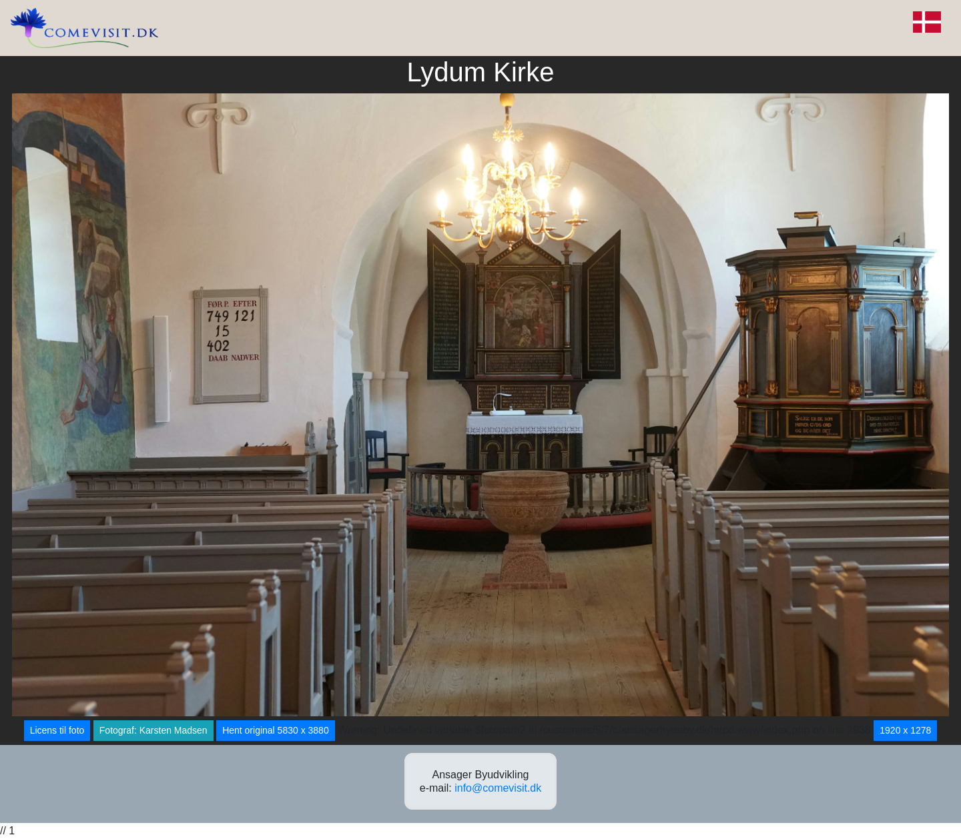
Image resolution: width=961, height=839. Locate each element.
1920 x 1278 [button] (905, 730)
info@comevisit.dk (497, 788)
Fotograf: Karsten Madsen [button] (153, 730)
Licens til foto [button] (57, 730)
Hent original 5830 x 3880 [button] (275, 730)
